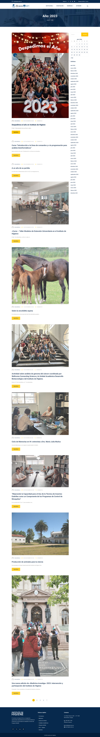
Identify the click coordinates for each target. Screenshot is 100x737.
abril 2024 (73, 124)
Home (48, 20)
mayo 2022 (73, 185)
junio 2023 (73, 150)
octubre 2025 (74, 79)
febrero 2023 (74, 161)
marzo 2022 (73, 187)
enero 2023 (73, 164)
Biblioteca (41, 718)
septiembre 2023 (74, 142)
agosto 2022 (73, 177)
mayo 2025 (73, 92)
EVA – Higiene (42, 727)
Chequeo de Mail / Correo (83, 1)
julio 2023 (73, 148)
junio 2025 (73, 89)
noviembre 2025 (74, 76)
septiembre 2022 (74, 174)
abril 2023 (73, 156)
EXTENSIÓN (79, 6)
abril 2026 (73, 65)
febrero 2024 (74, 129)
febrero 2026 (74, 71)
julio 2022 (73, 180)
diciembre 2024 (74, 102)
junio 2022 (73, 182)
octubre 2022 (74, 172)
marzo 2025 (73, 97)
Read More (16, 132)
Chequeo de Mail (42, 725)
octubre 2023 (74, 140)
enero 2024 (73, 132)
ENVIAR (85, 34)
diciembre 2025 (74, 73)
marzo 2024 (73, 126)
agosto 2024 (73, 113)
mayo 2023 (73, 153)
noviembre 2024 (74, 105)
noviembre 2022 (74, 169)
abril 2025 (73, 95)
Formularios (41, 716)
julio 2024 (73, 116)
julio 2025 (73, 87)
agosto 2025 (73, 84)
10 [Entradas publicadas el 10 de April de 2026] (82, 47)
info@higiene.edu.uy (17, 1)
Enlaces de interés (43, 720)
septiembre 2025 (74, 81)
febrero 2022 (74, 190)
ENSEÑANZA (70, 6)
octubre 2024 (74, 108)
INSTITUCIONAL (50, 6)
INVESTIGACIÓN (60, 6)
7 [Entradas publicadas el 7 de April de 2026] (74, 47)
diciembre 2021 (74, 193)
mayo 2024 (73, 121)
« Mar (72, 58)
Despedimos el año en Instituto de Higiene (28, 125)
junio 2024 (73, 118)
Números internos (68, 722)
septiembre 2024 (74, 110)
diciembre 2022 (74, 166)
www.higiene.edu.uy (69, 727)
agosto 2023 (73, 145)
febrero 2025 (74, 100)
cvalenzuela (17, 121)
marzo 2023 (73, 158)
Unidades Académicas (43, 723)
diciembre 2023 (74, 134)
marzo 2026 (73, 68)
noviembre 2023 (74, 137)
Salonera (41, 729)
